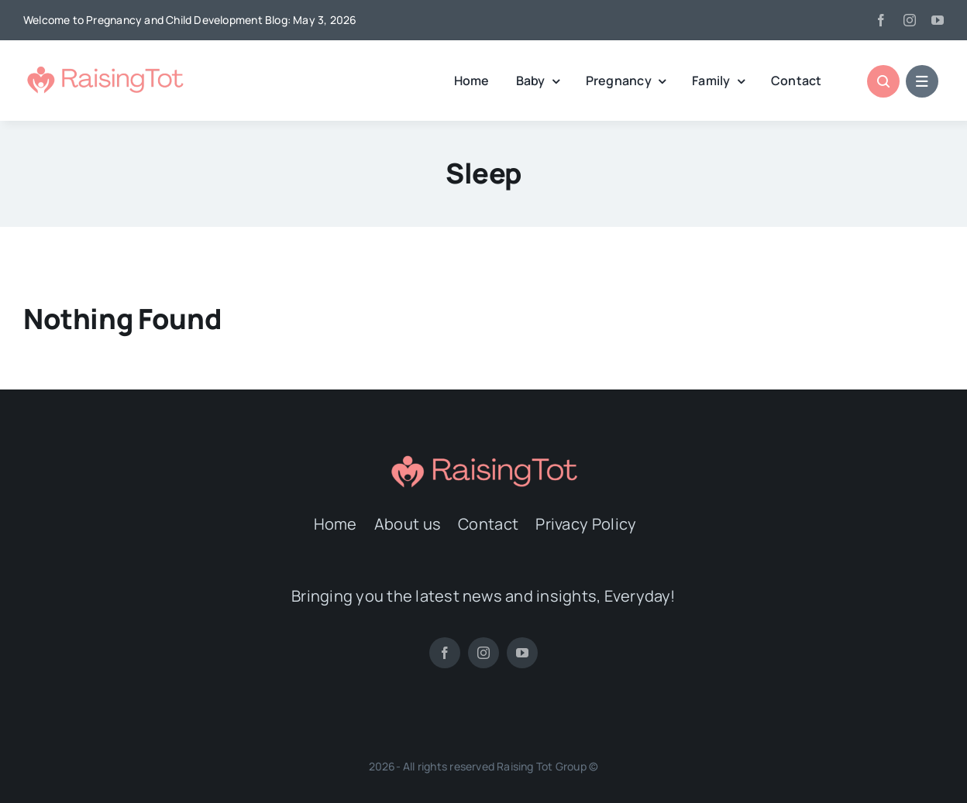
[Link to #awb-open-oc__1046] (883, 81)
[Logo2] (104, 68)
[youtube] (937, 20)
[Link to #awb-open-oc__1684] (922, 81)
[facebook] (881, 20)
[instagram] (909, 20)
